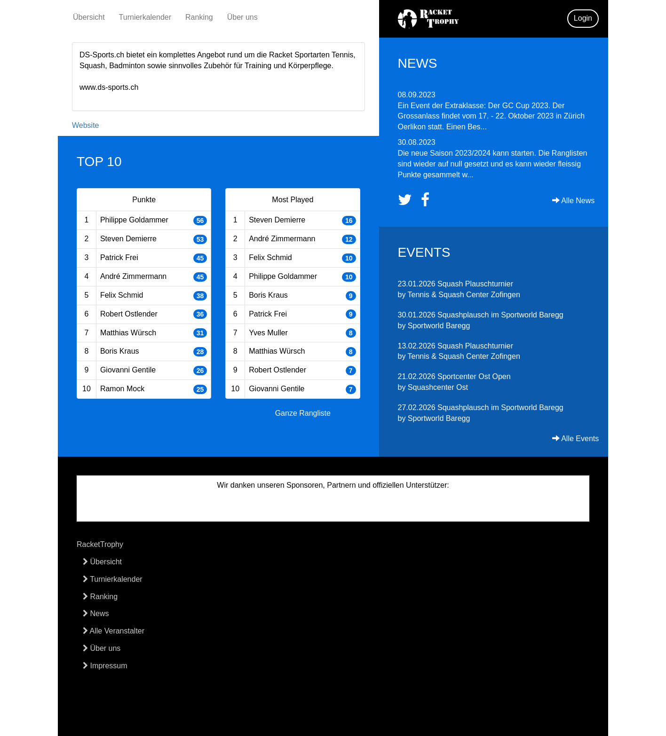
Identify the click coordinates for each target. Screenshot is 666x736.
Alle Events (575, 439)
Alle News (573, 201)
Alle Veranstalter (113, 631)
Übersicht (89, 17)
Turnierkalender (145, 17)
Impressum (105, 666)
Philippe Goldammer (134, 220)
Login (583, 18)
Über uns (242, 17)
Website (85, 125)
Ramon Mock (122, 389)
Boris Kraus (119, 351)
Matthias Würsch (128, 333)
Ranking (199, 17)
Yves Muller (268, 333)
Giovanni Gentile (128, 370)
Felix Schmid (121, 295)
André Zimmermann (133, 276)
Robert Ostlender (129, 314)
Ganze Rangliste (303, 413)
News (96, 613)
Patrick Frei (119, 257)
